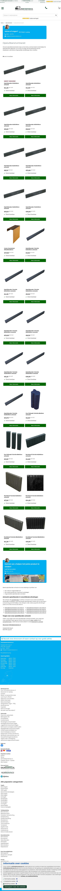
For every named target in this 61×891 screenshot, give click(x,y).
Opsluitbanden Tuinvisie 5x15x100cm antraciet (32, 249)
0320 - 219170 (5, 648)
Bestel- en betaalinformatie (8, 695)
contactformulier (7, 621)
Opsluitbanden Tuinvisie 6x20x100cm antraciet (32, 290)
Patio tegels (4, 795)
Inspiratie (3, 707)
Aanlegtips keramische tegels (9, 723)
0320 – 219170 (34, 620)
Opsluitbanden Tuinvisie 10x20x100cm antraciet (10, 372)
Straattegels (4, 800)
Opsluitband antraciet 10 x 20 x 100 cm (36, 611)
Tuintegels (4, 803)
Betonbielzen (4, 836)
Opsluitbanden (9, 22)
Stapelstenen (4, 846)
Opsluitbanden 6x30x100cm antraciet (33, 125)
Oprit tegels (4, 793)
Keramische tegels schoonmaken (10, 740)
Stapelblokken (5, 843)
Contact (3, 693)
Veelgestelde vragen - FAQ (8, 703)
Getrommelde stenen (7, 832)
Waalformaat (4, 827)
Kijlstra (16, 0)
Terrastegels (4, 802)
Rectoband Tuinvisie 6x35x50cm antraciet (13, 496)
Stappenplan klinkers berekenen (10, 733)
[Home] (24, 8)
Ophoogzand (4, 853)
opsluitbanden (15, 599)
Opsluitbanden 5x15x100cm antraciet (11, 84)
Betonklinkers (4, 811)
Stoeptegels (4, 798)
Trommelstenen (5, 823)
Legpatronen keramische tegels (9, 725)
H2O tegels (4, 790)
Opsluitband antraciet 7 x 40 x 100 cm (36, 607)
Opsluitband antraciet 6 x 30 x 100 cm (14, 612)
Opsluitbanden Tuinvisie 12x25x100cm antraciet (10, 414)
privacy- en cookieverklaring (29, 876)
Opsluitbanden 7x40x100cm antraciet (33, 207)
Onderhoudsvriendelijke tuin (9, 730)
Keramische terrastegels (7, 792)
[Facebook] (2, 745)
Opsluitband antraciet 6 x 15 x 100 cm (14, 609)
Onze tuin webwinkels (7, 715)
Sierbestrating (5, 816)
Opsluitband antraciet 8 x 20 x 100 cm (36, 609)
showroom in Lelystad (37, 621)
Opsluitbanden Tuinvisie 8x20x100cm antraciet (32, 331)
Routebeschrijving (6, 653)
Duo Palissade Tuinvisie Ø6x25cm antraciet (35, 414)
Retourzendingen (5, 702)
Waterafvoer (4, 856)
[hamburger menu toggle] (2, 8)
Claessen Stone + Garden (8, 760)
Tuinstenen (4, 825)
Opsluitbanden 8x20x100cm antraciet (11, 166)
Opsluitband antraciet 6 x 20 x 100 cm (14, 611)
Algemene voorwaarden (7, 698)
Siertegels (3, 797)
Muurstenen (4, 838)
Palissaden (4, 841)
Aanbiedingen (5, 861)
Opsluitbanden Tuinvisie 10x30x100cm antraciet (32, 372)
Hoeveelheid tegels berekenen (9, 737)
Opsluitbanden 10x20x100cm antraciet (33, 166)
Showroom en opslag (7, 692)
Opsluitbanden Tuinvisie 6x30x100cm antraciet (10, 331)
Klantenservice (5, 705)
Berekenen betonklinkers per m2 (10, 735)
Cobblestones (4, 830)
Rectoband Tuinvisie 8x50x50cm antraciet (34, 496)
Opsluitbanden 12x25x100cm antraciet (11, 207)
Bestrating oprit (5, 813)
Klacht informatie (5, 700)
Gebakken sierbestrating (7, 815)
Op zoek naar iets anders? (8, 710)
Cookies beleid (5, 720)
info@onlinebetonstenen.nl (13, 36)
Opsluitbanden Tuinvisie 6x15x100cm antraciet (10, 290)
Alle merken (4, 762)
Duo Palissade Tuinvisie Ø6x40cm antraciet (13, 455)
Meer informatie (13, 95)
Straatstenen (4, 820)
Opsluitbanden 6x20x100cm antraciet (11, 125)
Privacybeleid (4, 718)
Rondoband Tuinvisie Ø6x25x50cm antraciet (13, 537)
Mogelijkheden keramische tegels (10, 728)
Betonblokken (5, 845)
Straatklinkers (4, 822)
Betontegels (4, 787)
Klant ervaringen (5, 708)
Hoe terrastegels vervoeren (8, 732)
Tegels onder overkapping (8, 738)
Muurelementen (5, 835)
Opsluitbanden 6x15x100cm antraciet (33, 84)
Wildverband (4, 828)
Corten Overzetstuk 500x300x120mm (9, 249)
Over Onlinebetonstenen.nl (8, 690)
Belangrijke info (5, 717)
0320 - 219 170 (10, 34)
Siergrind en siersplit (6, 854)
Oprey (2, 757)
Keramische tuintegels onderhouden (11, 727)
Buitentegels (4, 788)
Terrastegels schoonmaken (8, 722)
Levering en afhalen (6, 697)
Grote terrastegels (6, 807)
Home (2, 22)
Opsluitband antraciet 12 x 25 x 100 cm (36, 612)
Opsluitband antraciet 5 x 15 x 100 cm (14, 607)
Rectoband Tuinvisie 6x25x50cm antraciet (34, 455)
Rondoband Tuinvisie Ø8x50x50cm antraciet (35, 537)
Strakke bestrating (6, 818)
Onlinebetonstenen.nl (7, 759)
